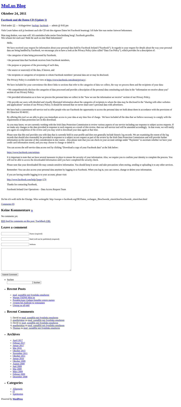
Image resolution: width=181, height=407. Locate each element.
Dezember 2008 (20, 381)
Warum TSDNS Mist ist (24, 302)
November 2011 (20, 357)
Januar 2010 (18, 363)
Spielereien (18, 398)
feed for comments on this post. (18, 221)
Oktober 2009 (19, 365)
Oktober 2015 (19, 355)
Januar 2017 (18, 350)
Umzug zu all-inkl (21, 309)
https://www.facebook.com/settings (23, 152)
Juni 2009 (17, 370)
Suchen (10, 284)
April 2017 (18, 344)
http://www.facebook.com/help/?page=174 (26, 179)
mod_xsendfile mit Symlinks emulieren (31, 299)
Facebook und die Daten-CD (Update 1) (24, 19)
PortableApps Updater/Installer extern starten (34, 304)
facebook (44, 25)
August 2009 (19, 368)
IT (14, 25)
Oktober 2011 (19, 360)
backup (35, 25)
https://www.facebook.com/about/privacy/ (66, 80)
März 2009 (18, 376)
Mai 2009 (17, 373)
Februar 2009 (19, 378)
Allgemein (17, 393)
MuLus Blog (13, 5)
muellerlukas (19, 324)
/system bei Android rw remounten (29, 307)
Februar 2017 (19, 347)
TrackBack (43, 221)
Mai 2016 (17, 352)
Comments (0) (7, 204)
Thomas (16, 332)
